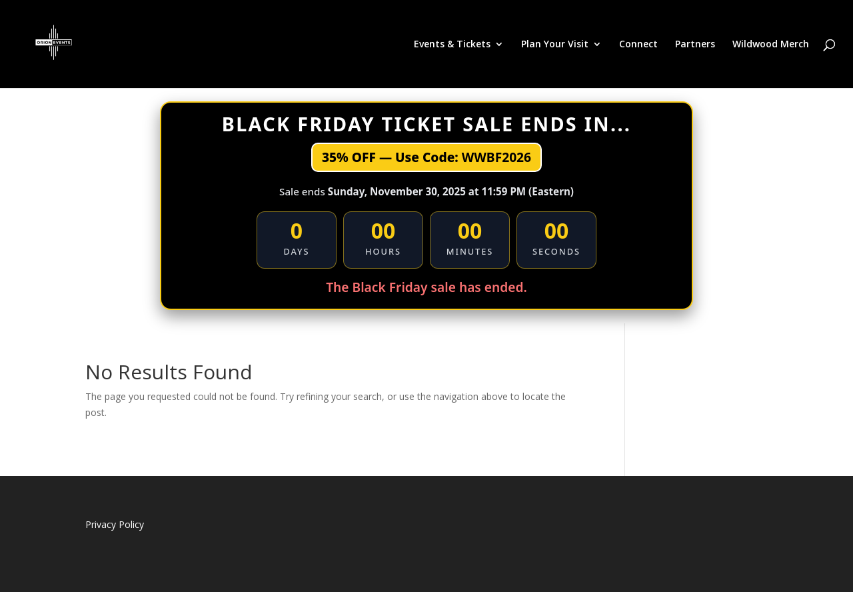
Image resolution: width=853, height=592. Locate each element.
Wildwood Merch (770, 44)
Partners (695, 44)
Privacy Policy (114, 524)
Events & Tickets (452, 44)
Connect (638, 44)
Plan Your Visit (554, 44)
